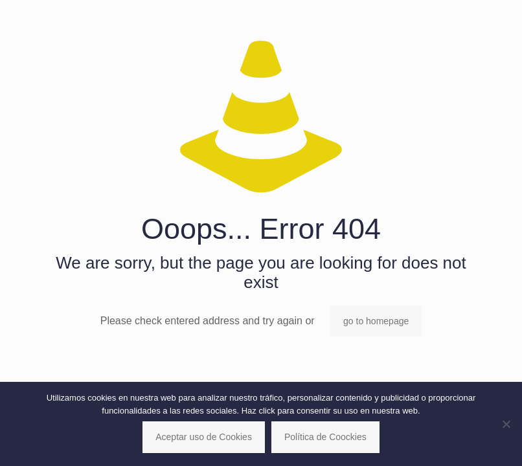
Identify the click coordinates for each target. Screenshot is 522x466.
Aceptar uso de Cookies (203, 437)
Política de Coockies (325, 437)
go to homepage (376, 321)
